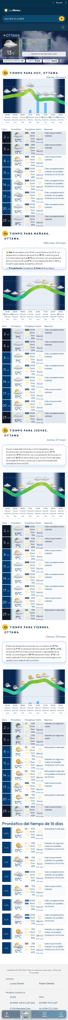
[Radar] (6, 1014)
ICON (13, 997)
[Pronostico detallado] (25, 1014)
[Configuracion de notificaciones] (61, 1014)
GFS (41, 997)
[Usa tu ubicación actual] (61, 18)
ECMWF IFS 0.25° (48, 1002)
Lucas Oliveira (17, 983)
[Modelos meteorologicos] (44, 1014)
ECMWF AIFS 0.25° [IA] (22, 1002)
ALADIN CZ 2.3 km (48, 1008)
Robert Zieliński (46, 983)
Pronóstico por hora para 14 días (44, 54)
